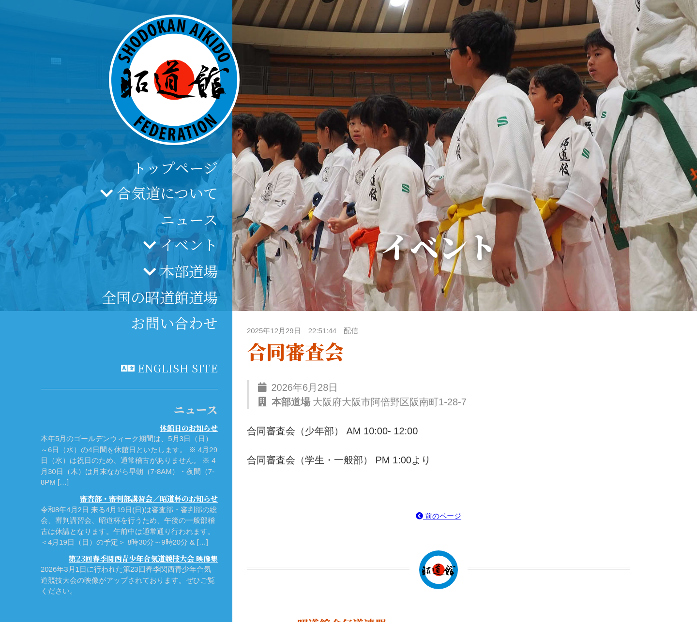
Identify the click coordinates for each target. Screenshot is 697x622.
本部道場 (189, 270)
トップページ (175, 167)
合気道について (167, 192)
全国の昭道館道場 (160, 297)
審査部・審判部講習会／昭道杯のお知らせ (149, 498)
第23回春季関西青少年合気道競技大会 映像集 (143, 558)
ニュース (189, 219)
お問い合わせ (174, 322)
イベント (189, 244)
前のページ (438, 516)
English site (177, 367)
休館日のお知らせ (189, 428)
